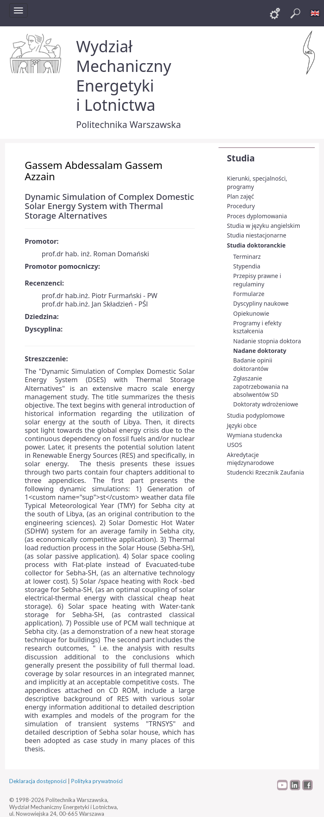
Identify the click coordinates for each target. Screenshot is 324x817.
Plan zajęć (240, 196)
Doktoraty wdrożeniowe (265, 404)
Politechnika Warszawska (128, 124)
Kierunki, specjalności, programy (257, 182)
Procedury (241, 206)
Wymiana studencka (254, 435)
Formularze (249, 294)
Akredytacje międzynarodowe (250, 459)
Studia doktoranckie (256, 245)
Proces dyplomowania (257, 216)
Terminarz (247, 256)
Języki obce (242, 425)
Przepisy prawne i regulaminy (257, 280)
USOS (234, 445)
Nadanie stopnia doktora (267, 341)
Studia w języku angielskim (263, 226)
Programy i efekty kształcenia (257, 327)
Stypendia (246, 266)
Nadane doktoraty (259, 351)
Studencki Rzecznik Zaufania (265, 472)
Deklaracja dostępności (38, 781)
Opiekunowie (251, 313)
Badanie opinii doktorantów (252, 364)
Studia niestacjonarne (256, 235)
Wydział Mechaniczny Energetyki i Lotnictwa (123, 75)
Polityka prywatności (97, 781)
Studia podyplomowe (256, 415)
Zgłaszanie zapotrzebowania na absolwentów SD (260, 386)
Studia (241, 158)
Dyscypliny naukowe (260, 303)
